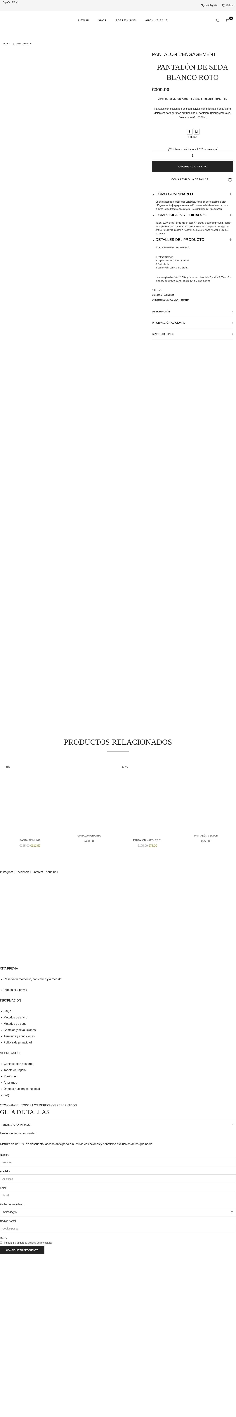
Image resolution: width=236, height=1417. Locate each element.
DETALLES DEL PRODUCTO (180, 240)
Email (3, 1350)
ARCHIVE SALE (156, 20)
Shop (102, 20)
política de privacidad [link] (40, 1405)
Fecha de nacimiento (12, 1367)
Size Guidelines (163, 333)
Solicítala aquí (209, 149)
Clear (193, 137)
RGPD (3, 1400)
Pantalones (24, 44)
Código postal (8, 1383)
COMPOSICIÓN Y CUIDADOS (181, 215)
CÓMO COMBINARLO (174, 194)
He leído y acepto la (28, 1405)
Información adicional (168, 322)
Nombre (4, 1317)
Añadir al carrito (192, 166)
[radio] (189, 132)
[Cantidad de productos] (192, 155)
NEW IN (83, 20)
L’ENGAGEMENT (171, 300)
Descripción (161, 311)
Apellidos (5, 1334)
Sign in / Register (209, 5)
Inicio (6, 44)
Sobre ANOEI (125, 20)
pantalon (185, 300)
